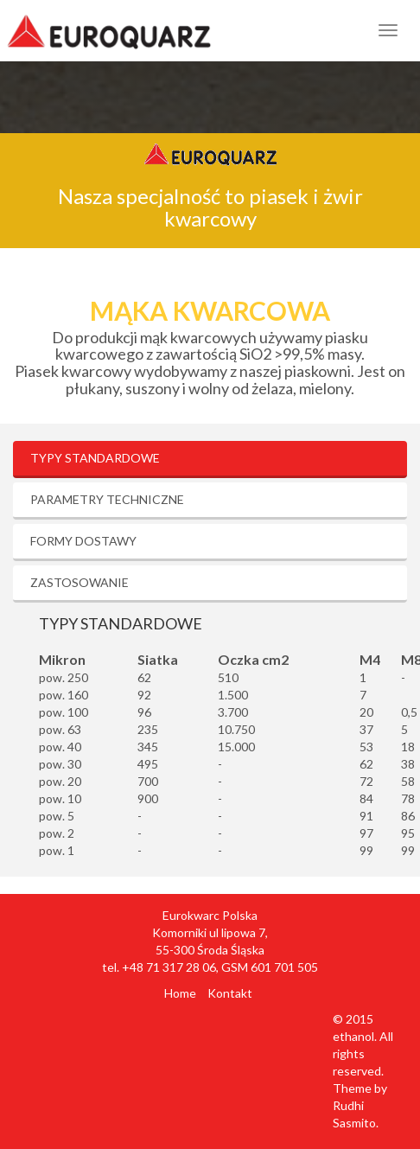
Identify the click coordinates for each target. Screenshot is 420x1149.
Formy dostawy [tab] (83, 540)
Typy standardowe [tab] (95, 457)
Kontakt (229, 993)
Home (180, 993)
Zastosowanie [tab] (79, 582)
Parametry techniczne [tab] (107, 499)
